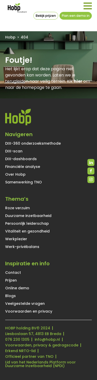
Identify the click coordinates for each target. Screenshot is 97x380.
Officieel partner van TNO (29, 356)
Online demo (17, 288)
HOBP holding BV (20, 328)
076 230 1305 (17, 339)
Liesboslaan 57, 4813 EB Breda (33, 333)
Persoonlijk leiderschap (27, 223)
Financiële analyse (22, 166)
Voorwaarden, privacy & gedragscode (41, 345)
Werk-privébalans (22, 246)
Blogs (10, 295)
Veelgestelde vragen (25, 303)
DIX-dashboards (21, 158)
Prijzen (11, 280)
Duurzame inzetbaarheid (28, 215)
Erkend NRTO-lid (20, 350)
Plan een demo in (75, 15)
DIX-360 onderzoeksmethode (33, 143)
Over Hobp (15, 174)
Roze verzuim (17, 208)
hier (78, 81)
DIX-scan (14, 151)
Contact (13, 272)
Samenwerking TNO (23, 182)
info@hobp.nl (47, 339)
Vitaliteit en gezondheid (27, 231)
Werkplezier (16, 239)
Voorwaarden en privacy (28, 311)
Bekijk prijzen (46, 15)
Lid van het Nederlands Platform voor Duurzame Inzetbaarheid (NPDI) (40, 364)
